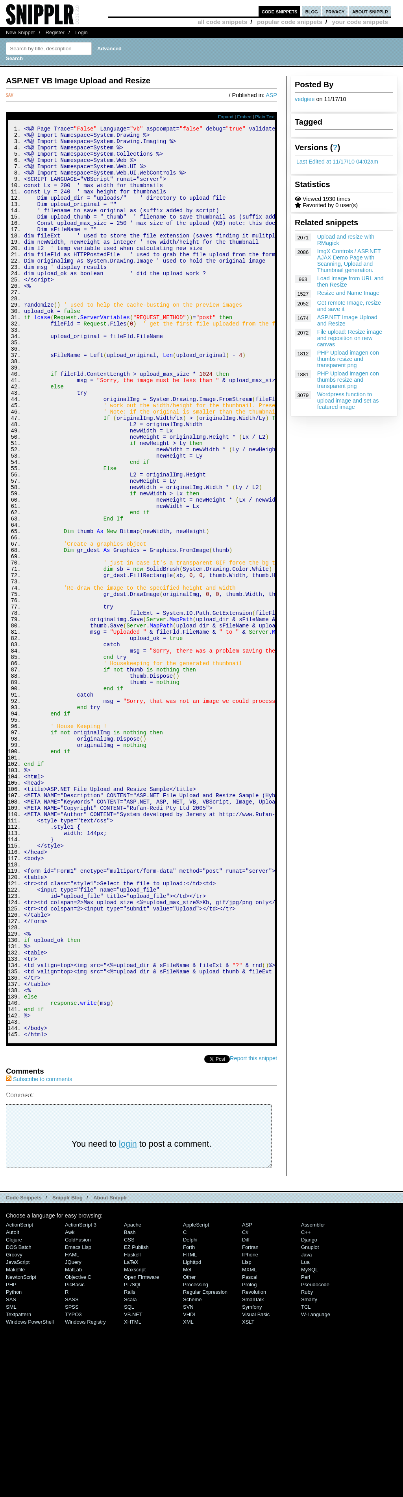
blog (311, 11)
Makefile (15, 1441)
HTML (190, 1426)
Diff (246, 1411)
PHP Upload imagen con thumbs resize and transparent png (348, 358)
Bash (130, 1403)
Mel (187, 1441)
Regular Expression (205, 1463)
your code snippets (360, 21)
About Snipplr (110, 1369)
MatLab (73, 1441)
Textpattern (18, 1485)
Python (14, 1463)
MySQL (309, 1441)
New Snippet (20, 32)
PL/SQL (133, 1455)
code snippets (280, 11)
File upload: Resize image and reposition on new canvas (350, 338)
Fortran (250, 1418)
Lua (305, 1433)
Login (81, 32)
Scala (130, 1470)
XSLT (248, 1493)
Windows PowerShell (30, 1493)
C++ (306, 1403)
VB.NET (133, 1485)
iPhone (250, 1426)
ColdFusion (78, 1411)
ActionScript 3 (80, 1396)
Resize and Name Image (348, 293)
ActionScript (19, 1396)
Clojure (14, 1411)
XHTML (132, 1493)
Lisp (246, 1433)
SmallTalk (253, 1470)
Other (189, 1448)
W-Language (315, 1485)
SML (11, 1478)
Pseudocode (315, 1455)
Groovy (14, 1426)
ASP (271, 95)
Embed (244, 116)
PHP (11, 1455)
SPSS (72, 1478)
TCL (306, 1478)
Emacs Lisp (78, 1418)
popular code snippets (289, 21)
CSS (129, 1411)
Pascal (249, 1448)
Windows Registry (85, 1493)
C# (245, 1403)
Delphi (190, 1411)
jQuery (73, 1433)
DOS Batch (18, 1418)
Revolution (254, 1463)
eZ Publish (136, 1418)
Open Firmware (141, 1448)
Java (306, 1426)
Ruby (307, 1463)
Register (55, 32)
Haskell (132, 1426)
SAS (11, 1470)
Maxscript (135, 1441)
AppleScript (196, 1396)
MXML (249, 1441)
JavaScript (18, 1433)
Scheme (192, 1470)
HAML (72, 1426)
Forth (189, 1418)
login (128, 1315)
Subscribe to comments (39, 1250)
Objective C (78, 1448)
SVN (188, 1478)
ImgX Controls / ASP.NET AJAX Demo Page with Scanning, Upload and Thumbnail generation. (349, 260)
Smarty (309, 1470)
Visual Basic (256, 1485)
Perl (305, 1448)
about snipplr (370, 11)
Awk (69, 1403)
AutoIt (12, 1403)
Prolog (249, 1455)
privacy (334, 11)
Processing (195, 1455)
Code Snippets (24, 1369)
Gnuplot (310, 1418)
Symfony (252, 1478)
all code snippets (222, 21)
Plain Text (265, 116)
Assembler (313, 1396)
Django (309, 1411)
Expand (225, 116)
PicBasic (75, 1455)
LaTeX (131, 1433)
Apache (132, 1396)
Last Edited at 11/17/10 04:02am (337, 161)
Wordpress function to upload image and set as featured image (348, 400)
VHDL (190, 1485)
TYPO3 (73, 1485)
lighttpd (192, 1433)
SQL (129, 1478)
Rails (129, 1463)
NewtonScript (21, 1448)
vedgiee (304, 99)
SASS (72, 1470)
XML (188, 1493)
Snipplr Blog (67, 1369)
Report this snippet (253, 1229)
